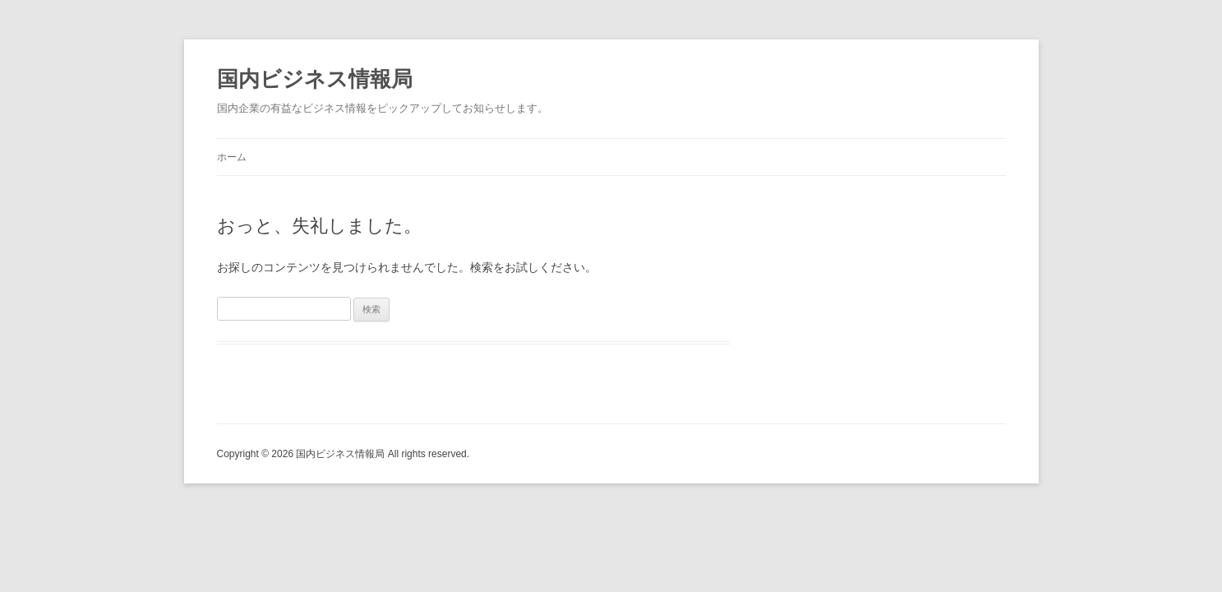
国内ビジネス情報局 (315, 79)
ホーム (232, 157)
